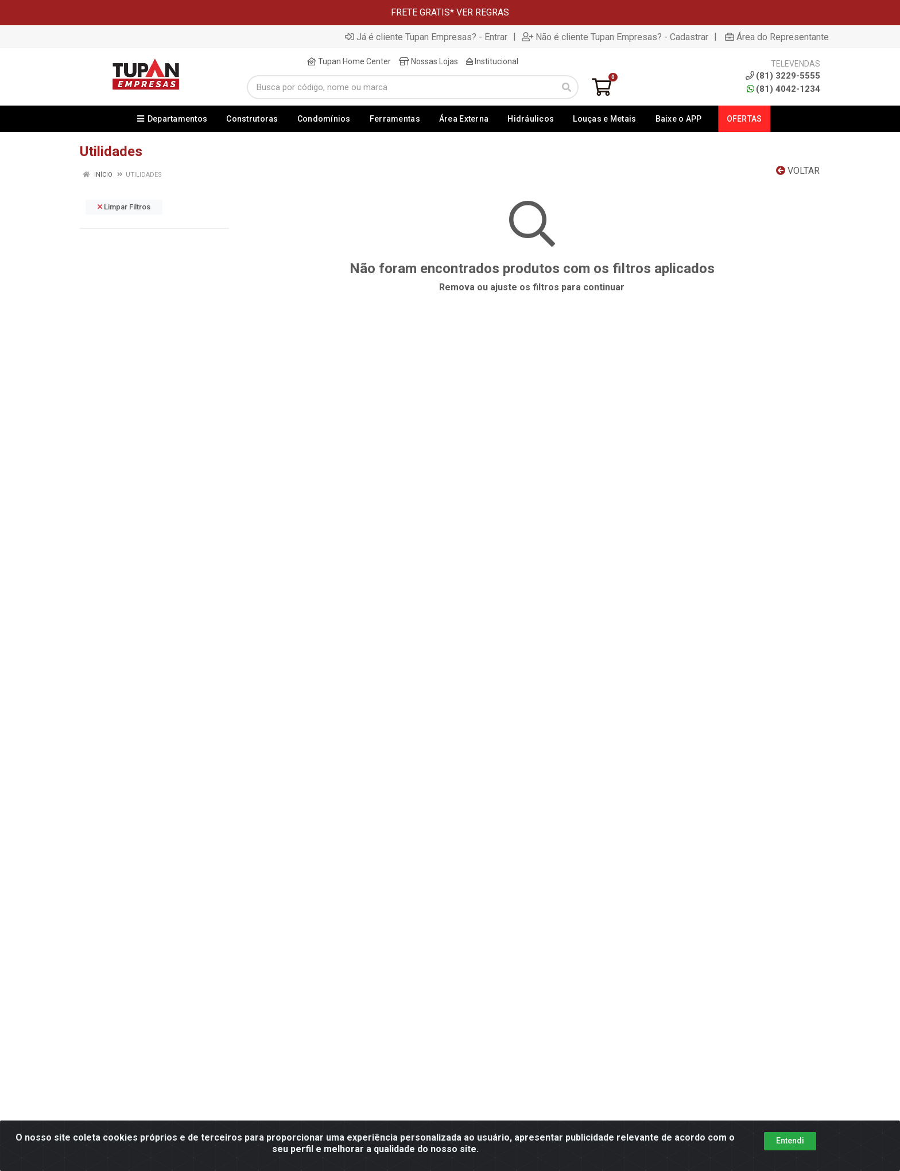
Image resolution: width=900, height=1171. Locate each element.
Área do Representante (777, 36)
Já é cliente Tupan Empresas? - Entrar (426, 36)
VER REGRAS (482, 12)
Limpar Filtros (124, 207)
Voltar (798, 170)
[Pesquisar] (566, 87)
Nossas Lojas (428, 61)
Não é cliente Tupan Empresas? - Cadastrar (615, 36)
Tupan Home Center (349, 61)
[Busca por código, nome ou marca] (401, 87)
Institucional (492, 61)
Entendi (790, 1140)
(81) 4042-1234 (783, 89)
